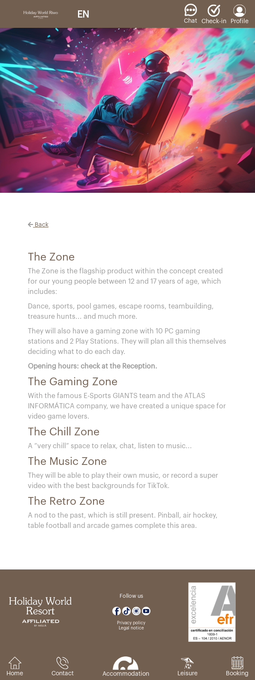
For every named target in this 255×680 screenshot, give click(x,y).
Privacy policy (131, 623)
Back (38, 225)
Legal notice (131, 628)
